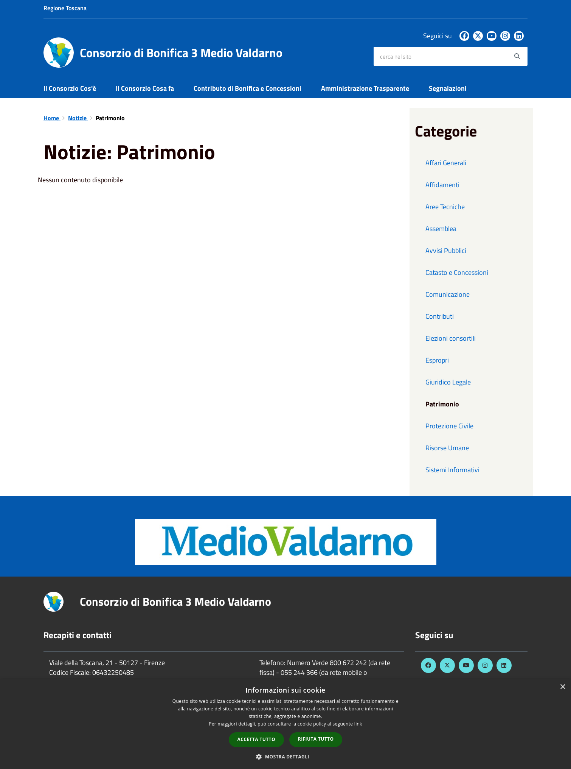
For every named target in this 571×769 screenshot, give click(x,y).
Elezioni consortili (450, 338)
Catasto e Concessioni (456, 272)
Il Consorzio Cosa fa (145, 88)
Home (52, 117)
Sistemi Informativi (452, 470)
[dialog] (285, 724)
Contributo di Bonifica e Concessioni (247, 88)
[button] (285, 756)
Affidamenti (442, 185)
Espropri (437, 360)
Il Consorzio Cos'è (69, 88)
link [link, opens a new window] (358, 724)
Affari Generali (445, 163)
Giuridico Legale (448, 382)
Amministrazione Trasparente (365, 88)
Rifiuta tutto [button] (316, 739)
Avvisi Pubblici (445, 250)
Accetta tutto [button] (256, 739)
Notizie (78, 117)
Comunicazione (447, 294)
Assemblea (440, 228)
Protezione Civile (449, 426)
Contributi (439, 316)
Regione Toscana (65, 7)
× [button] (562, 687)
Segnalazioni (448, 88)
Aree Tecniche (445, 207)
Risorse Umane (447, 448)
